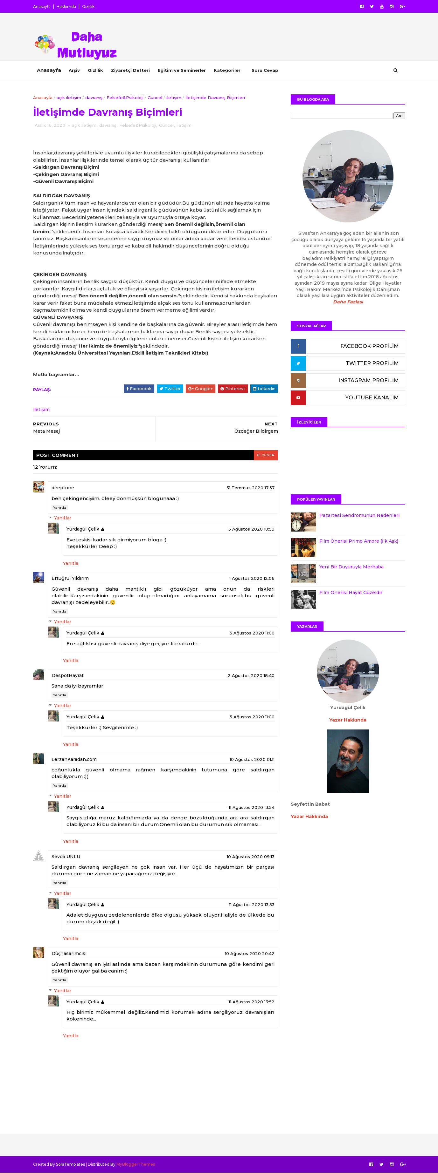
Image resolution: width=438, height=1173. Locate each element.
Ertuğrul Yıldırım (70, 578)
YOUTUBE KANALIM (372, 398)
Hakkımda (66, 6)
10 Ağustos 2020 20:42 (250, 953)
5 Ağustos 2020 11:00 (252, 632)
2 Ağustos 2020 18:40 (251, 675)
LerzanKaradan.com (74, 759)
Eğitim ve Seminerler (182, 70)
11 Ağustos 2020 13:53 (252, 904)
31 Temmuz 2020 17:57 (250, 487)
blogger (266, 455)
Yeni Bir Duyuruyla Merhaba (351, 567)
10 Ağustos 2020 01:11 (252, 759)
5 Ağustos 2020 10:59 (251, 529)
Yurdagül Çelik (82, 529)
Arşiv (74, 70)
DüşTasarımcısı (69, 953)
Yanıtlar (62, 518)
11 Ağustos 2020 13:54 (252, 807)
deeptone (63, 488)
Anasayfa (42, 6)
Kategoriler (227, 70)
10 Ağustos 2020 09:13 (251, 856)
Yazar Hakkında (309, 816)
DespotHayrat (68, 675)
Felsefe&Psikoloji (125, 97)
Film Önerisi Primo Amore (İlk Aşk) (358, 541)
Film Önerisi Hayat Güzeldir (350, 592)
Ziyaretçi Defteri (130, 70)
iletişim (173, 97)
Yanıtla (59, 507)
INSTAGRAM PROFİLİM (368, 380)
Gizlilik (88, 6)
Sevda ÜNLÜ (66, 856)
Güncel (155, 97)
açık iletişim (69, 97)
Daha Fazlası (348, 302)
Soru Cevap (265, 70)
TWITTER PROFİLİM (372, 363)
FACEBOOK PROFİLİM (369, 346)
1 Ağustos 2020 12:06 (252, 578)
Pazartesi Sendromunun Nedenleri (359, 515)
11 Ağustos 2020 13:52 (252, 1001)
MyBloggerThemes (135, 1164)
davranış (93, 97)
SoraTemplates (70, 1164)
